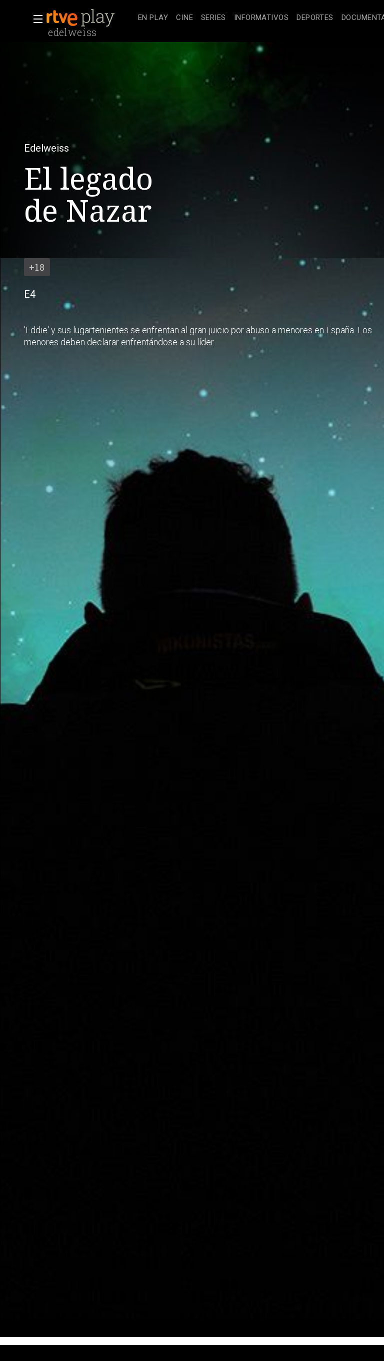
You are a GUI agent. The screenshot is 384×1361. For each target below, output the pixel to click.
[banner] (90, 18)
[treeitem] (153, 18)
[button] (35, 19)
